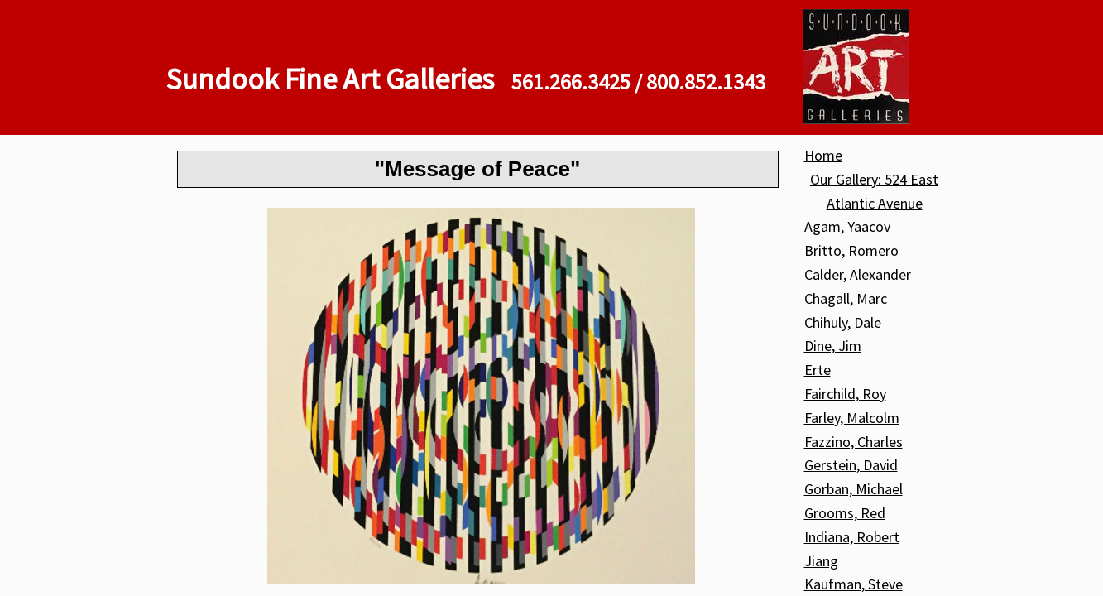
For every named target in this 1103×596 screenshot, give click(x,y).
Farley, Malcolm (851, 417)
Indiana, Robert (851, 536)
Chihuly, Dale (842, 322)
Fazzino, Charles (853, 441)
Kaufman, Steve (853, 584)
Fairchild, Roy (845, 393)
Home (823, 155)
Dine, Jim (832, 345)
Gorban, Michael (853, 488)
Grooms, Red (844, 512)
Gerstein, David (851, 464)
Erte (817, 369)
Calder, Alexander (857, 274)
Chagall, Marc (845, 298)
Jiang (821, 560)
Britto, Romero (851, 250)
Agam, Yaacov (847, 226)
